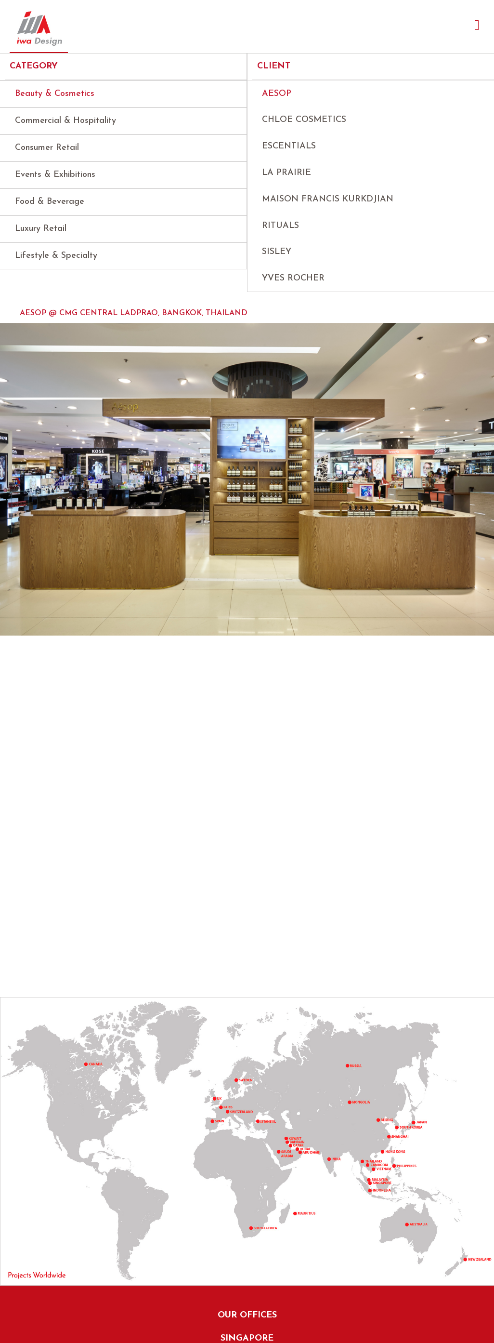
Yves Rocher (293, 278)
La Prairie (286, 172)
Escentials (289, 146)
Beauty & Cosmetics (54, 93)
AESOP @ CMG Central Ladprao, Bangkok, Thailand (133, 313)
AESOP (276, 93)
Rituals (280, 225)
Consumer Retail (47, 147)
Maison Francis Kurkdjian (327, 199)
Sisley (276, 251)
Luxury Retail (40, 228)
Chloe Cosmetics (304, 119)
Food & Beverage (49, 201)
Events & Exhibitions (55, 174)
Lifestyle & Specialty (56, 255)
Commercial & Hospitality (65, 120)
